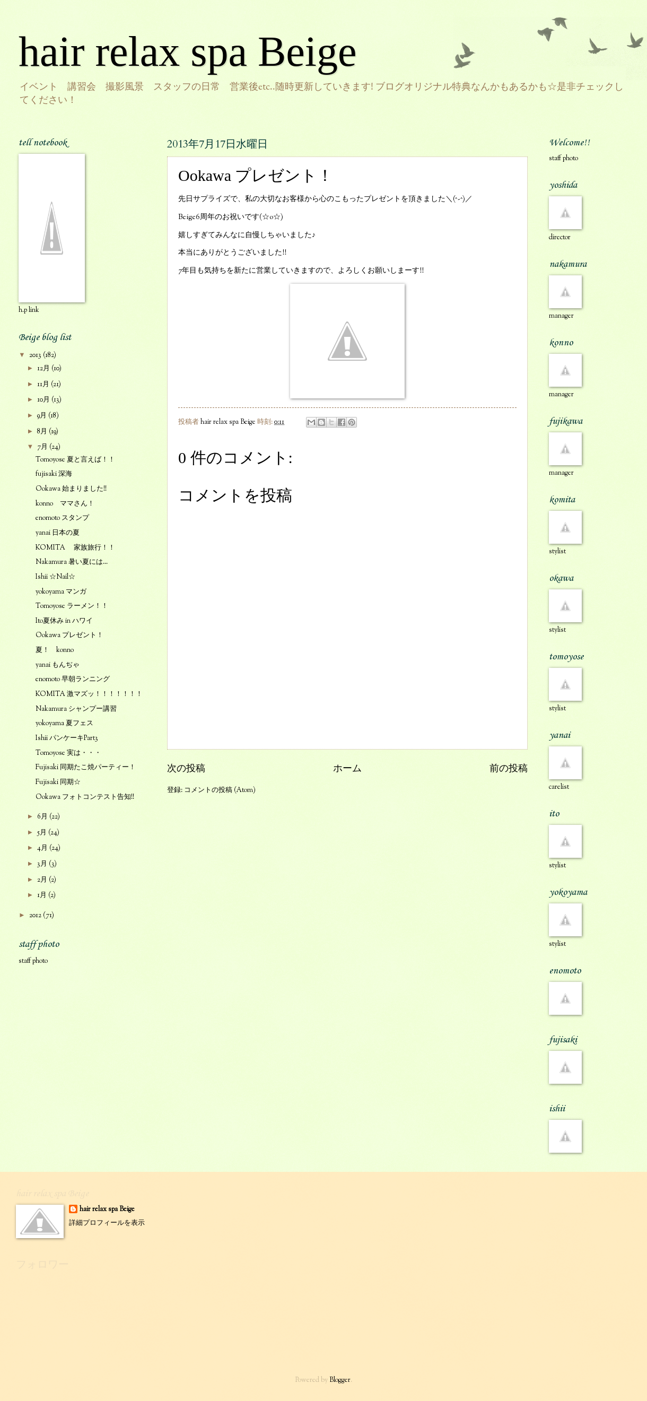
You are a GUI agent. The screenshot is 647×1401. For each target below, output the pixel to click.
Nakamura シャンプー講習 (76, 709)
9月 (42, 416)
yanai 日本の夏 (58, 533)
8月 (43, 432)
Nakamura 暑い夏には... (72, 562)
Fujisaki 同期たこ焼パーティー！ (86, 767)
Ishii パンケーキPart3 (67, 738)
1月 (42, 895)
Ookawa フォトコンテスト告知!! (85, 797)
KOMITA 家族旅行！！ (75, 548)
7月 (43, 447)
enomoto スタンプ (62, 518)
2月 (43, 880)
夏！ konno (55, 650)
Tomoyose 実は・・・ (68, 753)
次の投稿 (186, 769)
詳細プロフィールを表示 (107, 1223)
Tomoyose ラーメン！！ (72, 606)
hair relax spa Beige (188, 51)
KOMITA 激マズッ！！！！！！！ (89, 694)
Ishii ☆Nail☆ (55, 577)
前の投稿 (508, 769)
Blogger (340, 1380)
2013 (36, 355)
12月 (44, 368)
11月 (44, 384)
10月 (44, 400)
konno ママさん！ (65, 504)
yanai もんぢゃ (58, 665)
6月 (43, 817)
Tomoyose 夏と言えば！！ (75, 460)
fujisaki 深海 (54, 474)
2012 (36, 915)
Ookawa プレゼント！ (69, 635)
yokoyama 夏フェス (64, 723)
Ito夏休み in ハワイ (64, 621)
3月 (43, 864)
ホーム (347, 769)
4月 (43, 848)
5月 (42, 833)
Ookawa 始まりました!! (71, 489)
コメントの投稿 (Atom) (220, 790)
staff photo (33, 961)
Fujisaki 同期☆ (58, 782)
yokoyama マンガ (61, 592)
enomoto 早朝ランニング (73, 679)
